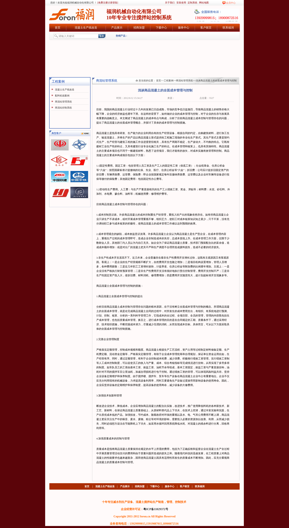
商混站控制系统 (63, 107)
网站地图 (204, 2)
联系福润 (228, 27)
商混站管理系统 (63, 101)
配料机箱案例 (62, 95)
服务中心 (183, 27)
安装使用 (181, 2)
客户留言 (206, 27)
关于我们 (170, 2)
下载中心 (161, 27)
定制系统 (192, 2)
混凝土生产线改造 (86, 27)
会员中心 (231, 2)
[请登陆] (113, 2)
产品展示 (116, 27)
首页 (57, 27)
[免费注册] (103, 2)
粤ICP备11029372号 (155, 509)
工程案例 (168, 80)
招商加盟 (139, 27)
